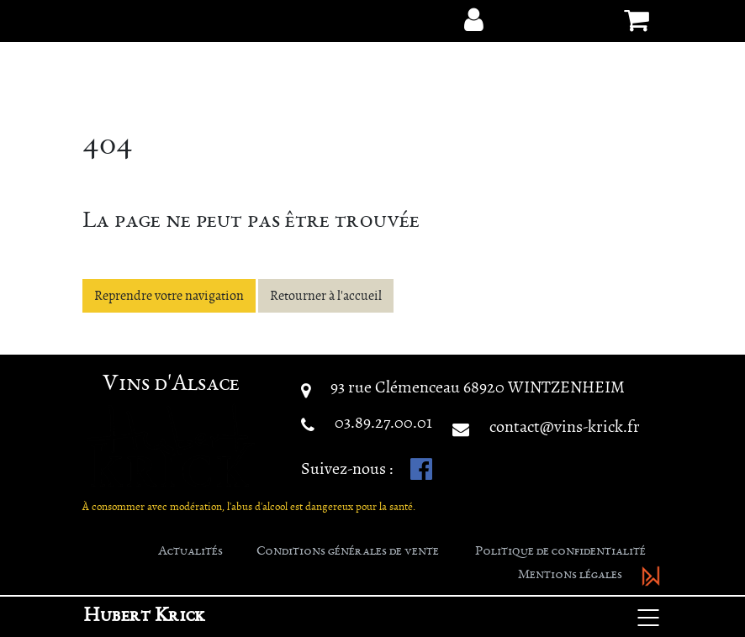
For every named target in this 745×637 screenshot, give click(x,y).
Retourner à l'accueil (326, 295)
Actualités (190, 552)
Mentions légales (570, 575)
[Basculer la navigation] (648, 617)
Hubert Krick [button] (144, 617)
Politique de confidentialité (560, 552)
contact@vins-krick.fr (564, 426)
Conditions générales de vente (347, 552)
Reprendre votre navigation (169, 295)
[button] (473, 20)
